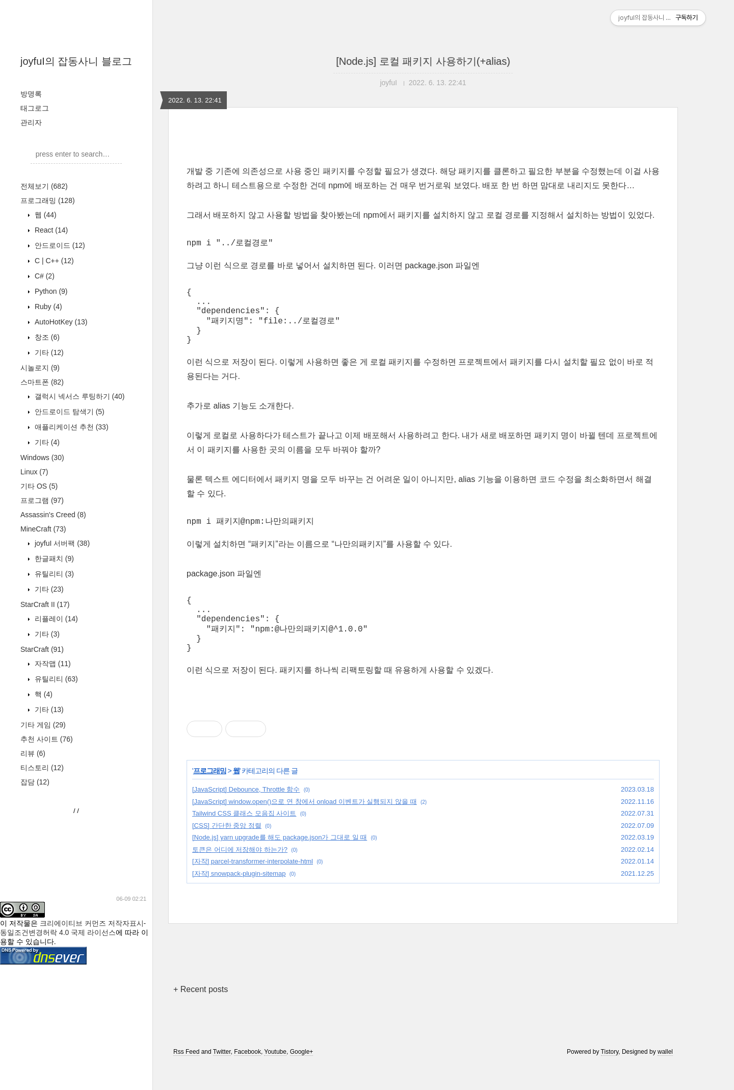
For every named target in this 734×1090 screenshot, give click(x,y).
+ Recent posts (200, 1013)
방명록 (31, 94)
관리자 (31, 122)
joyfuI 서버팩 (61, 543)
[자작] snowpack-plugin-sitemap (239, 898)
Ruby (47, 306)
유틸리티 (53, 574)
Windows (42, 457)
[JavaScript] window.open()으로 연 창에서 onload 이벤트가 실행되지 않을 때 (304, 826)
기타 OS (39, 486)
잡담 (34, 782)
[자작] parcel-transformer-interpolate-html (252, 886)
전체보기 (44, 186)
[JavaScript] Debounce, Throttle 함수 (246, 814)
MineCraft (43, 529)
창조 (46, 337)
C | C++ (53, 261)
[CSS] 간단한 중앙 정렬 (226, 850)
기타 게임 (43, 725)
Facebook (247, 1076)
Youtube (275, 1076)
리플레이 (55, 619)
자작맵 (52, 664)
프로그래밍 (47, 200)
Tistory (610, 1076)
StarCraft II (44, 604)
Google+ (301, 1076)
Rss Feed (186, 1076)
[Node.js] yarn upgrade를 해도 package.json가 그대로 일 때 (279, 862)
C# (44, 276)
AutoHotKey (60, 322)
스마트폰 (42, 382)
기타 (48, 352)
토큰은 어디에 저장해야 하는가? (239, 874)
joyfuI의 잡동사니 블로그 (76, 61)
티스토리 (42, 768)
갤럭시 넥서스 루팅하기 (78, 396)
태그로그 (34, 108)
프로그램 (42, 500)
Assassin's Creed (53, 515)
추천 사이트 (46, 739)
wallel (665, 1076)
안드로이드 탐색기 (68, 412)
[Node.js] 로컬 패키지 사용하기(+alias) (423, 61)
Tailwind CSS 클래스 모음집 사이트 (244, 838)
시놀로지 (40, 368)
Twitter (222, 1076)
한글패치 (53, 558)
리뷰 (32, 753)
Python (50, 291)
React (50, 230)
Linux (34, 472)
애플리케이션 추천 (71, 427)
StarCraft (42, 649)
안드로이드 (59, 245)
